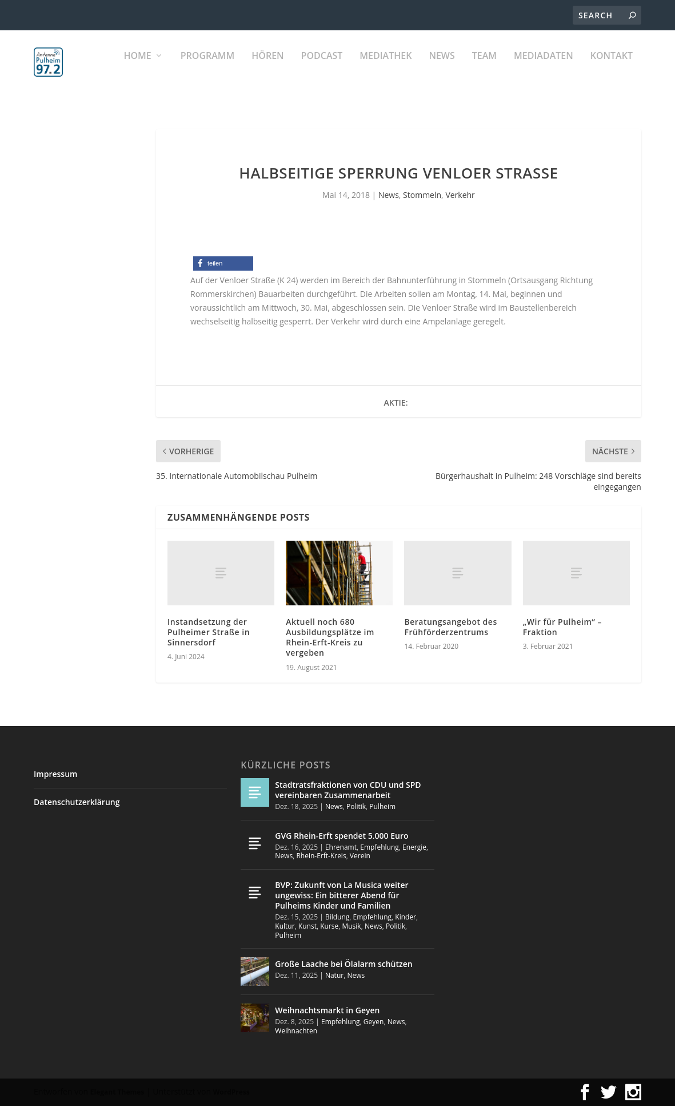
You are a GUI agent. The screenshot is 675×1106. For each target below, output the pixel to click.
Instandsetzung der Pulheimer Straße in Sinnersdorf (208, 632)
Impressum (55, 773)
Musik (351, 926)
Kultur (284, 926)
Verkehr (459, 195)
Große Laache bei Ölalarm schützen (343, 964)
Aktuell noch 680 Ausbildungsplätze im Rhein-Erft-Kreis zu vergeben (330, 637)
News (441, 69)
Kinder (405, 917)
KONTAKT (611, 69)
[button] (223, 264)
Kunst (307, 926)
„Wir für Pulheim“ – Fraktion (562, 626)
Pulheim (382, 806)
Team (484, 69)
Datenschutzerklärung (76, 801)
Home (137, 69)
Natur (334, 976)
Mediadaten (543, 69)
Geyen (374, 1022)
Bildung (337, 917)
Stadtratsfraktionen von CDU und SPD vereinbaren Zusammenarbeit (348, 789)
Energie (414, 847)
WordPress (231, 1092)
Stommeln (422, 195)
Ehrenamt (341, 847)
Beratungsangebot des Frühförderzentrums (450, 626)
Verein (360, 856)
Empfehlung (379, 847)
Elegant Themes (117, 1092)
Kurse (329, 926)
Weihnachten (296, 1031)
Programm (208, 69)
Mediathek (386, 69)
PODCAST (322, 69)
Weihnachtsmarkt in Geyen (327, 1010)
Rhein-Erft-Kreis (321, 856)
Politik (356, 806)
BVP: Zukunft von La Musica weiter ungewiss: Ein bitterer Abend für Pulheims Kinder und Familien (341, 895)
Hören (267, 69)
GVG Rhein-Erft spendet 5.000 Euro (341, 835)
